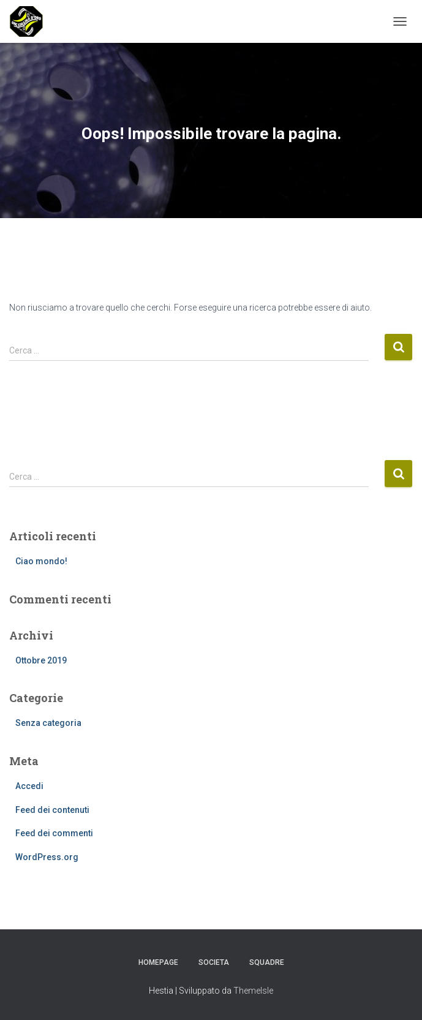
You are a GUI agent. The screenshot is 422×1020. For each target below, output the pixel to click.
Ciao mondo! (41, 561)
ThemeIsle (253, 990)
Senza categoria (48, 723)
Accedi (29, 786)
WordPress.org (46, 857)
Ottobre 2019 (41, 660)
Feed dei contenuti (52, 810)
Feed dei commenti (54, 833)
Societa (213, 962)
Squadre (266, 962)
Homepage (158, 962)
